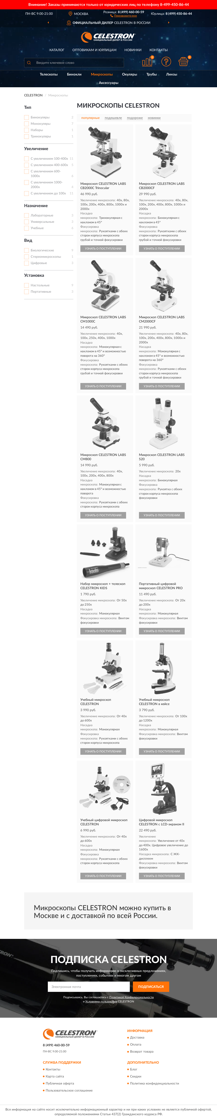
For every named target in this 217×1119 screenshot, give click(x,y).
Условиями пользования (101, 1001)
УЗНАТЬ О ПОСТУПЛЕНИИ (103, 248)
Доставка (137, 1037)
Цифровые (39, 263)
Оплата (135, 1045)
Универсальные (42, 222)
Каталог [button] (56, 50)
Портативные (41, 291)
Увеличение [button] (36, 149)
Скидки (135, 1076)
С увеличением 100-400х (49, 158)
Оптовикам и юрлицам (94, 50)
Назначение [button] (36, 206)
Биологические (42, 250)
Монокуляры (40, 123)
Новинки (133, 50)
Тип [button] (27, 108)
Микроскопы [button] (102, 74)
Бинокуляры (40, 117)
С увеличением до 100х (48, 193)
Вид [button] (28, 241)
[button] (123, 15)
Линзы (171, 74)
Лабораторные (42, 215)
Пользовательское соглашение (69, 1090)
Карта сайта (55, 1076)
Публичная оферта (60, 1083)
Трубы (151, 74)
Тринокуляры (41, 136)
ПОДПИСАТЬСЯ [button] (151, 987)
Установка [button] (34, 275)
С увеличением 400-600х (49, 165)
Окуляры (129, 74)
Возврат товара (141, 1052)
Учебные (37, 228)
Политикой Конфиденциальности (131, 997)
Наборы (37, 130)
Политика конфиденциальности (154, 1083)
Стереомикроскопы (46, 256)
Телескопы (49, 74)
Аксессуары (108, 83)
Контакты (159, 50)
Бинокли (74, 74)
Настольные (40, 285)
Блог (133, 1069)
